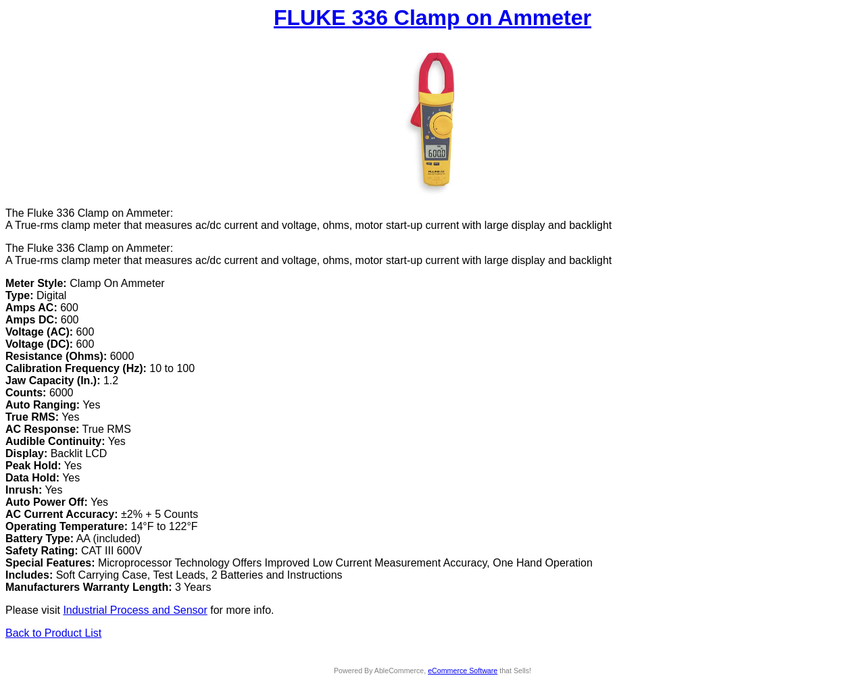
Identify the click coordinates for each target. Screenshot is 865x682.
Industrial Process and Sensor (135, 610)
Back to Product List (53, 633)
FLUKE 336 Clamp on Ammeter (432, 17)
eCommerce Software (462, 670)
